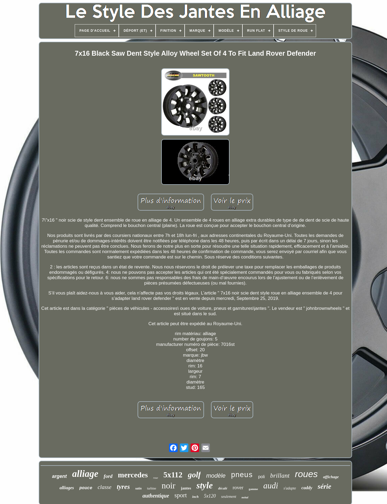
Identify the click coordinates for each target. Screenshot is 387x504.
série (324, 486)
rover (237, 487)
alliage (85, 473)
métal (245, 497)
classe (104, 487)
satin (138, 488)
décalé (222, 488)
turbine (151, 488)
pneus (242, 475)
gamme (253, 489)
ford (108, 476)
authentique (155, 496)
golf (194, 474)
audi (270, 485)
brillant (279, 475)
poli (261, 476)
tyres (123, 486)
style (204, 485)
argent (59, 476)
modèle (215, 475)
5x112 (172, 474)
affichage (331, 477)
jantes (186, 488)
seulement (228, 497)
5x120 (210, 496)
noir (168, 485)
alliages (66, 487)
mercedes (133, 475)
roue (155, 477)
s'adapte (290, 488)
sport (180, 495)
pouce (85, 488)
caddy (306, 487)
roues (306, 474)
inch (195, 497)
